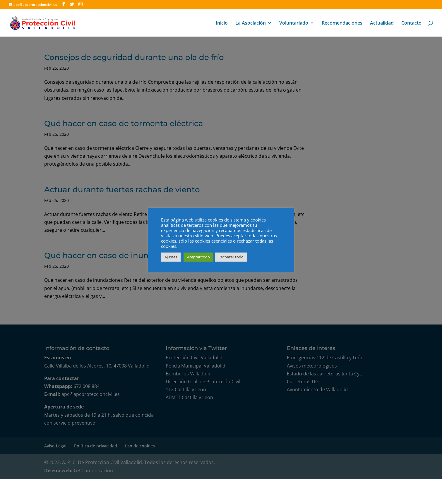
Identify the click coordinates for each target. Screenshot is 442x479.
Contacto (411, 23)
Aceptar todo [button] (198, 257)
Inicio (222, 23)
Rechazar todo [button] (231, 257)
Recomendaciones (342, 23)
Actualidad (382, 23)
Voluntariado (293, 23)
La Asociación (250, 23)
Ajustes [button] (171, 257)
